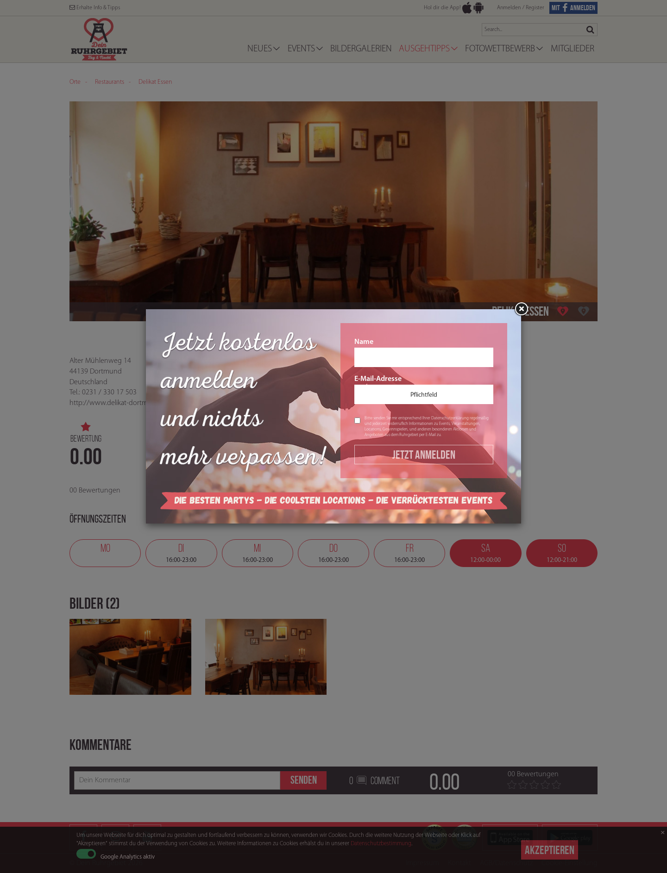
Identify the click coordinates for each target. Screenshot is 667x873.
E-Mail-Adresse (423, 389)
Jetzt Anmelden (423, 454)
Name (423, 352)
